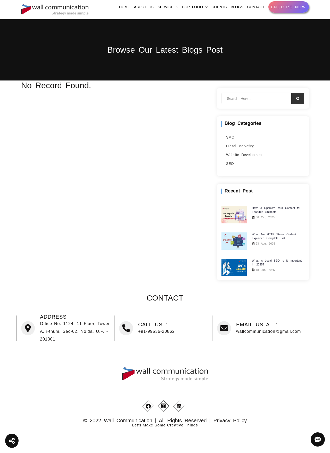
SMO (230, 137)
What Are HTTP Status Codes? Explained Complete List (274, 236)
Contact (256, 7)
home (124, 7)
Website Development (244, 155)
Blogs (237, 7)
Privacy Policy (230, 420)
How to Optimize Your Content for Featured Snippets (276, 209)
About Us (144, 7)
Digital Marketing (240, 146)
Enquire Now (288, 7)
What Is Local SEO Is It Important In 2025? (277, 262)
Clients (219, 7)
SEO (230, 163)
